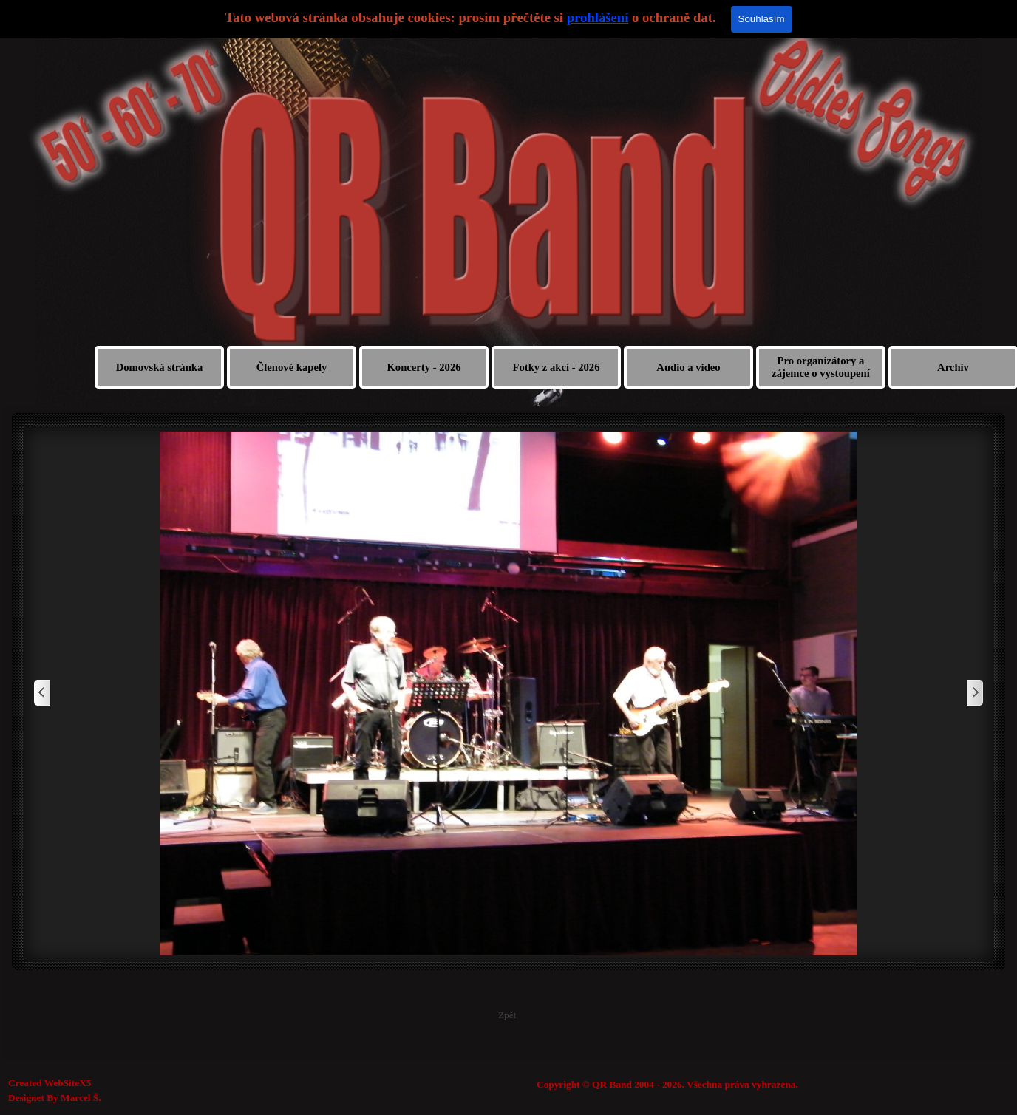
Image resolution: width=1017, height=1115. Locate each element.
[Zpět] (43, 693)
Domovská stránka (159, 367)
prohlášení (598, 17)
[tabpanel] (737, 1084)
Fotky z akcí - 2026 (555, 367)
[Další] (974, 693)
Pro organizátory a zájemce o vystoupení (821, 367)
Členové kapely (291, 367)
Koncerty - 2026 (423, 367)
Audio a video (688, 367)
